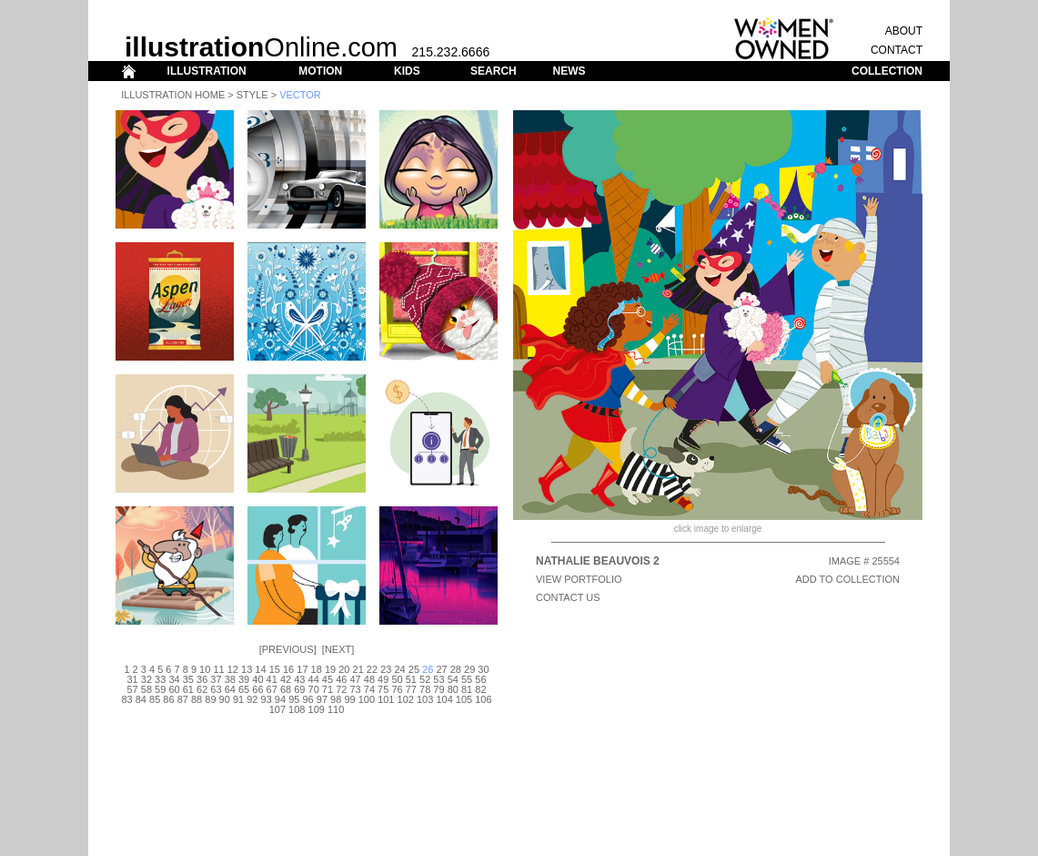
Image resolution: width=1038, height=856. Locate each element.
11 (218, 669)
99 (349, 699)
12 (232, 669)
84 (141, 699)
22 (372, 669)
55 (466, 679)
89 (210, 699)
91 (238, 699)
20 (343, 669)
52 (424, 679)
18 (316, 669)
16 (288, 669)
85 (154, 699)
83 (126, 699)
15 (274, 669)
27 (441, 669)
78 (424, 689)
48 (369, 679)
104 (444, 699)
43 (299, 679)
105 (464, 699)
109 (316, 709)
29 (469, 669)
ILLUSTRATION (207, 71)
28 (455, 669)
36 (202, 679)
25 (413, 669)
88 (196, 699)
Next (338, 649)
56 (480, 679)
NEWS (568, 71)
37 (215, 679)
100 (366, 699)
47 (354, 679)
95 (293, 699)
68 (285, 689)
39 (243, 679)
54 (453, 679)
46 (341, 679)
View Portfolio (579, 579)
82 (480, 689)
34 (173, 679)
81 (466, 689)
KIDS (407, 71)
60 (173, 689)
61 (188, 689)
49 (383, 679)
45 (327, 679)
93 (266, 699)
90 (224, 699)
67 (272, 689)
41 (272, 679)
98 (335, 699)
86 (168, 699)
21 (358, 669)
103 (425, 699)
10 (204, 669)
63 (215, 689)
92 (252, 699)
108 (296, 709)
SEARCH (493, 71)
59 (160, 689)
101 (386, 699)
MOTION (320, 71)
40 (257, 679)
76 (396, 689)
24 (399, 669)
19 (330, 669)
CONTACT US (568, 597)
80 (453, 689)
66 (257, 689)
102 (406, 699)
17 (302, 669)
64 (230, 689)
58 (146, 689)
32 (146, 679)
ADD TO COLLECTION (847, 579)
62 (202, 689)
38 (230, 679)
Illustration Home (173, 94)
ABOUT (903, 31)
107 (277, 709)
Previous (288, 649)
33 (160, 679)
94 (280, 699)
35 (188, 679)
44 (313, 679)
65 (243, 689)
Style (252, 94)
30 (483, 669)
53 (438, 679)
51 (411, 679)
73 (354, 689)
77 (411, 689)
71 (327, 689)
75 (383, 689)
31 (131, 679)
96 (307, 699)
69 (299, 689)
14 (260, 669)
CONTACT (896, 50)
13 (246, 669)
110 (336, 709)
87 (182, 699)
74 (369, 689)
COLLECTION (887, 71)
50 (396, 679)
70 (313, 689)
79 (438, 689)
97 (322, 699)
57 (131, 689)
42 (285, 679)
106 (483, 699)
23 (385, 669)
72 (341, 689)
